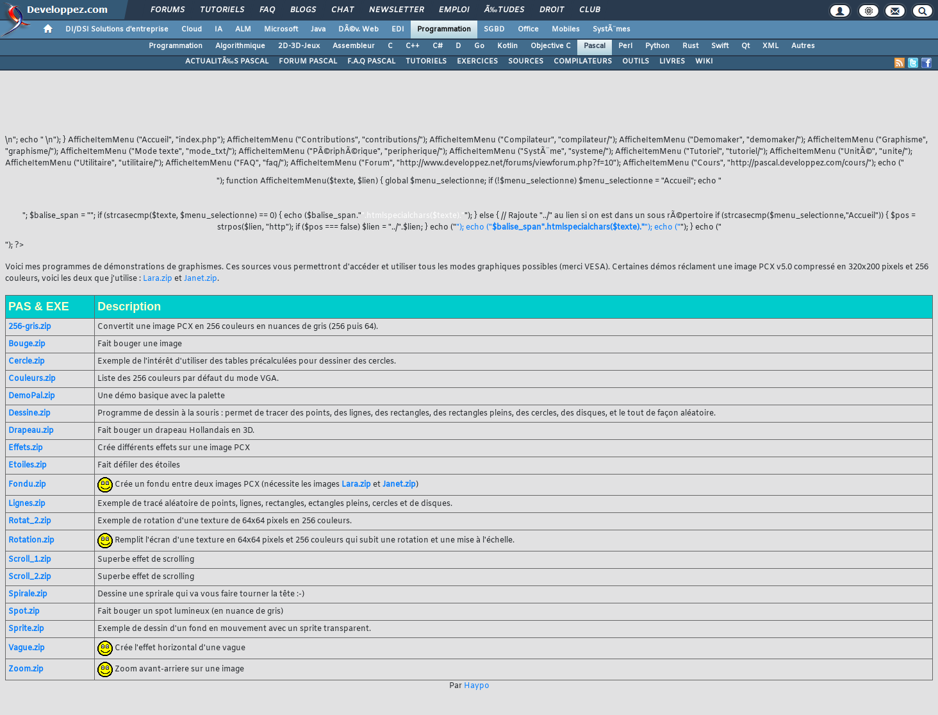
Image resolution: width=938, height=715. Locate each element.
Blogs (303, 10)
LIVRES (672, 61)
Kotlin (507, 46)
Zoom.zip (26, 669)
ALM (243, 29)
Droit (551, 10)
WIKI (704, 61)
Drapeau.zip (31, 431)
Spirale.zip (27, 594)
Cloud (191, 29)
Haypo (477, 686)
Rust (690, 46)
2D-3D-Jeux (299, 46)
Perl (625, 46)
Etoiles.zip (27, 465)
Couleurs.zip (32, 379)
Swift (719, 46)
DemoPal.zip (31, 396)
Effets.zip (25, 448)
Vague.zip (26, 648)
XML (770, 46)
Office (528, 29)
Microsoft (281, 29)
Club (589, 10)
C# (437, 46)
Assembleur (354, 46)
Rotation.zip (31, 540)
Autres (803, 46)
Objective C (551, 46)
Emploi (454, 10)
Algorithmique (240, 46)
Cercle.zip (26, 362)
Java (318, 29)
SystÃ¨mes (611, 29)
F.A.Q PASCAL (371, 61)
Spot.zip (24, 612)
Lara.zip (157, 279)
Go (479, 46)
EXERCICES (477, 61)
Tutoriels (222, 10)
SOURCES (525, 61)
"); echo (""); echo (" (568, 228)
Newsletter (396, 10)
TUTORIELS (426, 61)
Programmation (444, 29)
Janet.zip (200, 279)
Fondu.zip (27, 485)
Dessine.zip (29, 413)
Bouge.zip (26, 344)
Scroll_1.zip (29, 560)
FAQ (267, 10)
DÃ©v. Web (358, 29)
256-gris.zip (29, 327)
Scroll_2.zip (29, 577)
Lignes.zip (26, 504)
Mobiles (566, 29)
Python (657, 46)
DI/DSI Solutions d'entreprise (117, 29)
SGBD (494, 29)
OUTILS (635, 61)
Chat (342, 10)
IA (218, 29)
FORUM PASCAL (308, 61)
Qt (745, 46)
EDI (397, 29)
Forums (167, 10)
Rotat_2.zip (29, 521)
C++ (413, 46)
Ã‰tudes (504, 10)
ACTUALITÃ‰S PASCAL (226, 61)
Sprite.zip (26, 629)
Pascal (594, 46)
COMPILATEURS (583, 61)
